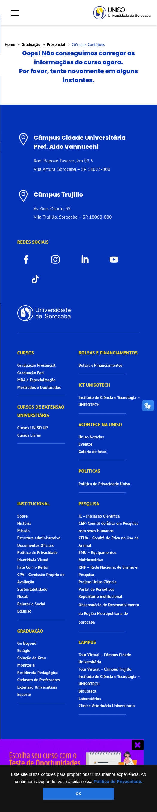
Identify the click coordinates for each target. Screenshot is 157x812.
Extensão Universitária (37, 687)
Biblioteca (88, 691)
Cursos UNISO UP (32, 427)
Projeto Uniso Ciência (98, 581)
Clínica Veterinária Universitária (107, 705)
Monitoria (26, 665)
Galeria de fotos (93, 451)
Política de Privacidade (37, 552)
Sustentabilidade (32, 589)
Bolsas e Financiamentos (101, 365)
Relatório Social (31, 604)
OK (78, 794)
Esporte (24, 694)
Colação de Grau (31, 658)
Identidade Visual (32, 560)
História (24, 523)
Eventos (86, 444)
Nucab (22, 596)
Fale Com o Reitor (33, 567)
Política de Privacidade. (118, 781)
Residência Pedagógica (37, 672)
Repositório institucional (101, 596)
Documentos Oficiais (35, 545)
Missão (23, 530)
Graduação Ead (30, 372)
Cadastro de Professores (38, 679)
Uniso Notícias (91, 437)
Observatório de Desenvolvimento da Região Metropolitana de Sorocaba (109, 613)
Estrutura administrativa (38, 538)
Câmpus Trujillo (58, 194)
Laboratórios (90, 698)
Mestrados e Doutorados (39, 387)
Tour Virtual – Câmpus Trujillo (105, 669)
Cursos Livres (29, 435)
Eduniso (24, 611)
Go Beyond (26, 643)
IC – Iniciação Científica (99, 516)
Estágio (24, 650)
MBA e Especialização (36, 380)
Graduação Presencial (36, 365)
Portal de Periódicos (96, 589)
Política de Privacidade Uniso (104, 483)
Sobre (22, 516)
